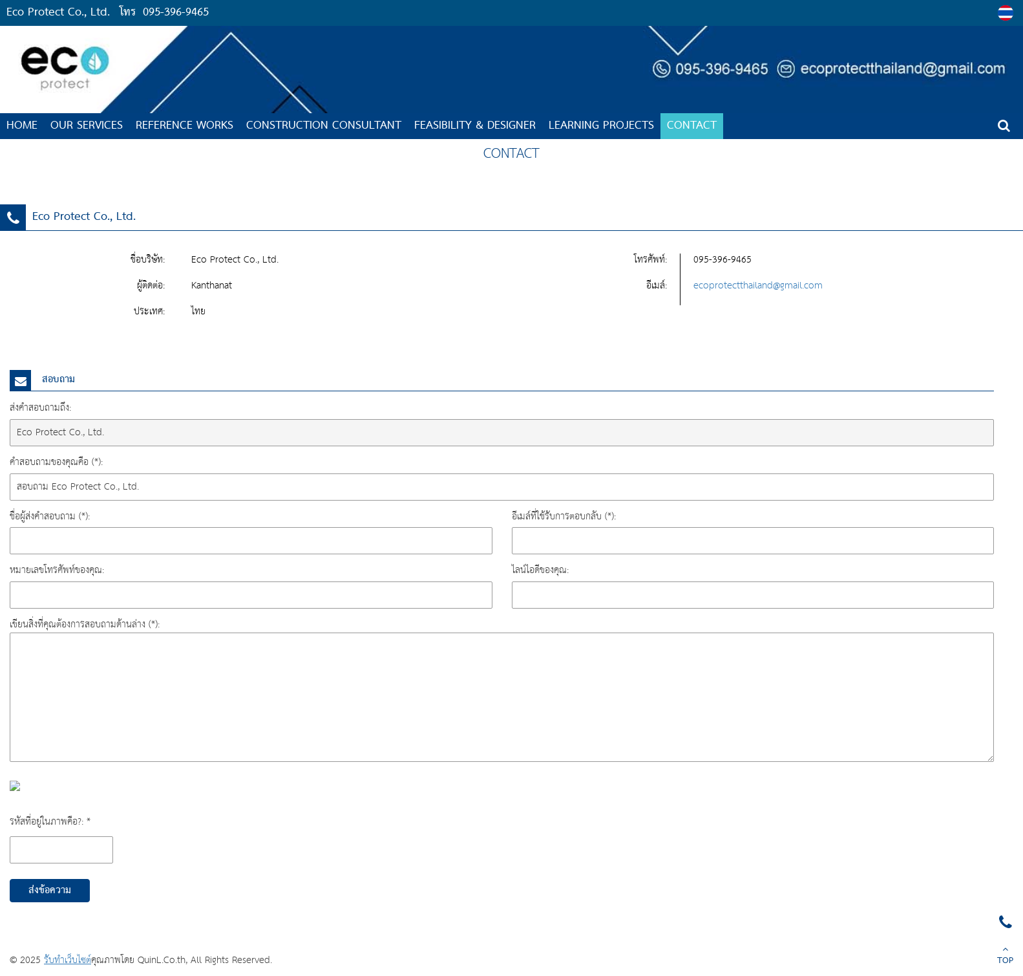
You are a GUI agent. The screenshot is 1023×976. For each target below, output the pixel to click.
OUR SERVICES (86, 125)
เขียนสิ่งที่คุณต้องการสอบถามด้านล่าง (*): (85, 624)
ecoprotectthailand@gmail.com (758, 285)
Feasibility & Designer (475, 125)
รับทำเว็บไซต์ (67, 960)
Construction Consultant (323, 125)
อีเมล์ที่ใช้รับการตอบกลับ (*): (564, 516)
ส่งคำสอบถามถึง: (40, 408)
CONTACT (692, 125)
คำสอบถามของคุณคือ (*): (56, 462)
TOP (1005, 956)
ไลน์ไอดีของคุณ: (540, 570)
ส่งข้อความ (49, 891)
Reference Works (184, 125)
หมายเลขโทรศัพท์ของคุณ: (57, 570)
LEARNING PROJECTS (601, 125)
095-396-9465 (176, 12)
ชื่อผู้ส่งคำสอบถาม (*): (50, 516)
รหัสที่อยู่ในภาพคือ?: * (50, 821)
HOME (21, 125)
